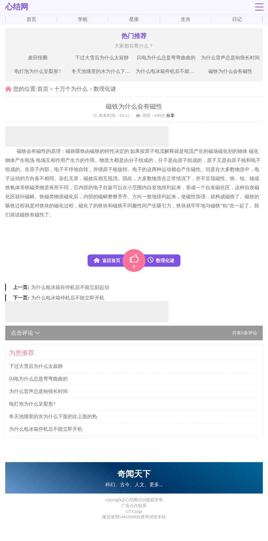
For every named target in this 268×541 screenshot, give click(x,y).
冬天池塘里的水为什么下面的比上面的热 (53, 416)
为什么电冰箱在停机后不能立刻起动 (70, 287)
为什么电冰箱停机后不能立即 (167, 71)
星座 (134, 19)
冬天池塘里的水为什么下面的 (103, 71)
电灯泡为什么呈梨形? (37, 71)
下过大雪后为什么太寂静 (102, 57)
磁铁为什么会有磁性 (230, 71)
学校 (83, 19)
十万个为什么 (71, 89)
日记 (237, 19)
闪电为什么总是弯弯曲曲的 (166, 57)
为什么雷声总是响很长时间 (230, 57)
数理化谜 (105, 89)
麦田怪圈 (37, 57)
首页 (31, 19)
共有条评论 (244, 332)
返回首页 (107, 260)
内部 (44, 169)
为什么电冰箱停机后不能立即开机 (67, 298)
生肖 (186, 19)
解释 (169, 151)
